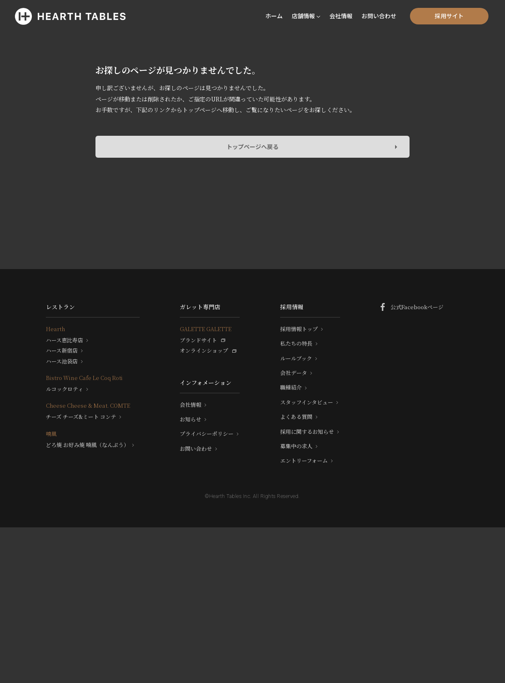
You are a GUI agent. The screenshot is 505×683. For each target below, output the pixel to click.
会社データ (293, 373)
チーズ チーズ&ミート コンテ (81, 417)
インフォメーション (205, 382)
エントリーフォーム (304, 460)
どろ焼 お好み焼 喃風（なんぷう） (87, 445)
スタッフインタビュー (306, 402)
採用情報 (291, 307)
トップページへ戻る (252, 146)
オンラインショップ (204, 350)
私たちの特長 (296, 343)
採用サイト (449, 16)
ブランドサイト (198, 340)
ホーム (274, 16)
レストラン (60, 307)
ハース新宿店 (62, 350)
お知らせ (190, 419)
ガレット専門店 (200, 307)
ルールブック (296, 358)
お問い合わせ (379, 16)
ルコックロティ (64, 389)
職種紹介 (291, 387)
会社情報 (341, 16)
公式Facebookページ (417, 307)
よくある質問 (296, 417)
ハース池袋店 (62, 361)
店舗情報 (303, 16)
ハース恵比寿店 (64, 340)
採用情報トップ (299, 329)
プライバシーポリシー (206, 434)
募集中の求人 (296, 446)
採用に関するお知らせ (307, 431)
